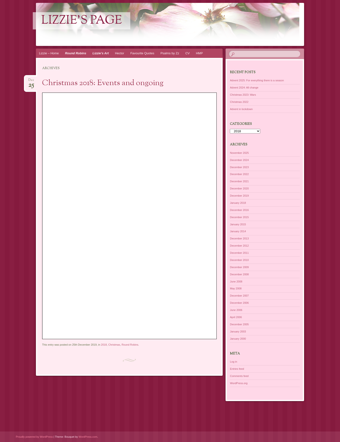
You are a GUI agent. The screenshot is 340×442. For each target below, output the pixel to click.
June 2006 (236, 310)
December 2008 (239, 274)
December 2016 (239, 210)
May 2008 (235, 288)
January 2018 (238, 202)
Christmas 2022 (239, 101)
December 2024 (239, 160)
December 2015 (239, 217)
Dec (31, 81)
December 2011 (239, 252)
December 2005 (239, 324)
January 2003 (238, 331)
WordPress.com (88, 436)
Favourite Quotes (142, 53)
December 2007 (239, 295)
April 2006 (236, 317)
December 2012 (239, 245)
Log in (233, 361)
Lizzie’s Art (100, 53)
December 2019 (239, 195)
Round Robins (75, 53)
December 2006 (239, 302)
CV (187, 53)
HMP (199, 53)
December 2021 (239, 181)
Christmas (114, 344)
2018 (104, 344)
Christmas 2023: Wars (243, 94)
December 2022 (239, 174)
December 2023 (239, 167)
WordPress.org (238, 383)
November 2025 (239, 152)
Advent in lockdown (241, 109)
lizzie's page (81, 20)
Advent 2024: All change (244, 87)
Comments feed (239, 376)
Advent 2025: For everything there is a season (257, 80)
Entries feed (237, 368)
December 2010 (239, 260)
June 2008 (236, 281)
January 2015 (238, 224)
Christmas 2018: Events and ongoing (103, 83)
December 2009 (239, 267)
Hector (119, 53)
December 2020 (239, 188)
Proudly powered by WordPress (34, 436)
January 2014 (238, 231)
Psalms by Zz (169, 53)
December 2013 (239, 238)
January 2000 (238, 338)
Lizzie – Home (49, 53)
